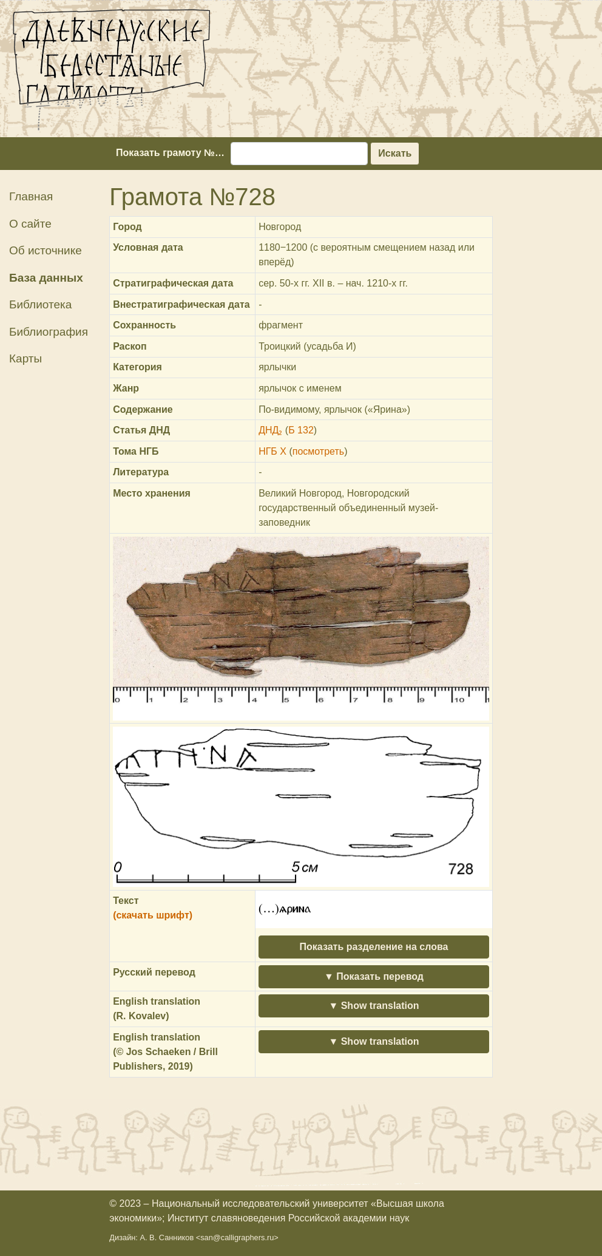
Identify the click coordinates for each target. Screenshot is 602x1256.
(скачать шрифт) (152, 915)
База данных (46, 277)
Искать (394, 153)
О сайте (30, 223)
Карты (25, 358)
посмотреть (318, 451)
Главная (31, 196)
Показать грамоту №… (170, 153)
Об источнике (45, 250)
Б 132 (301, 430)
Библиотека (40, 304)
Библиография (48, 331)
